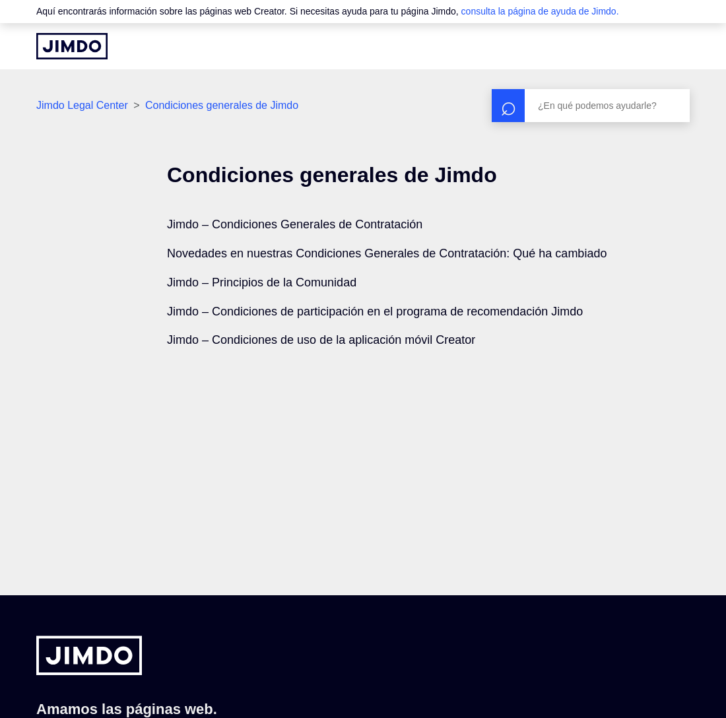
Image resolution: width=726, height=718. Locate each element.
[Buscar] (591, 105)
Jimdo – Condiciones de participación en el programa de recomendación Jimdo (375, 311)
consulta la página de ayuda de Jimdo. (540, 11)
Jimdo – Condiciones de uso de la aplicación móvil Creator (321, 339)
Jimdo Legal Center (82, 105)
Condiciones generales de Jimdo (221, 105)
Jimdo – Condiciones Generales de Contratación (294, 224)
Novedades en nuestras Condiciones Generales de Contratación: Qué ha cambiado (387, 253)
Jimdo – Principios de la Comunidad (261, 282)
